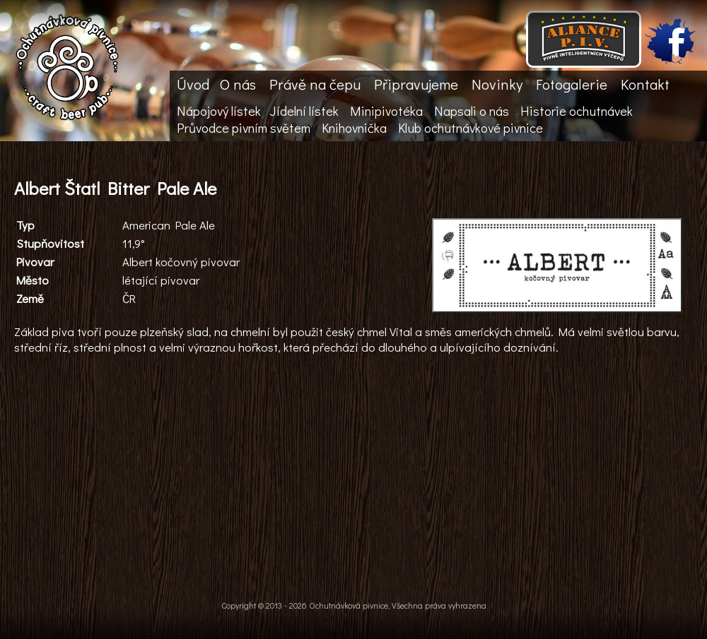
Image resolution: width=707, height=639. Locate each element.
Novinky (497, 84)
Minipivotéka (386, 110)
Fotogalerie (571, 84)
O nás (238, 84)
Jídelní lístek (304, 110)
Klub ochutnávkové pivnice (470, 127)
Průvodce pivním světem (243, 127)
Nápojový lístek (219, 110)
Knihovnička (354, 127)
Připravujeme (416, 84)
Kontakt (645, 84)
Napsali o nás (471, 110)
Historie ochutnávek (576, 110)
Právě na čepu (315, 84)
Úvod (193, 84)
